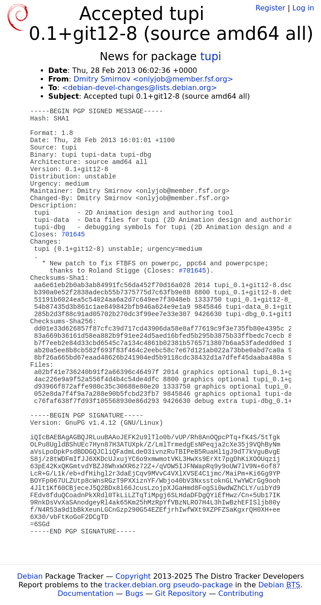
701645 (73, 234)
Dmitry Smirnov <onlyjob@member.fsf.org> (153, 79)
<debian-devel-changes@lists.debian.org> (139, 87)
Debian (30, 576)
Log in (303, 8)
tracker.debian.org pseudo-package (169, 585)
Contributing (241, 593)
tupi (210, 56)
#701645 (192, 270)
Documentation (85, 593)
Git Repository (180, 593)
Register (270, 8)
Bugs (134, 593)
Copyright (133, 576)
